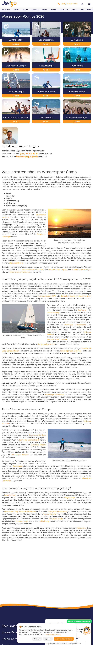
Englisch (35, 9)
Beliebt (16, 9)
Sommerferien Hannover (20, 272)
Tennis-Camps (22, 521)
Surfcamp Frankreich (46, 344)
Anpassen (48, 639)
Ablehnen (37, 639)
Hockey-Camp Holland (57, 339)
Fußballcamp (44, 521)
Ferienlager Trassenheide (75, 324)
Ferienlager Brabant (20, 454)
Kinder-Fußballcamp (27, 511)
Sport (74, 9)
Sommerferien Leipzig (57, 269)
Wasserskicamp (49, 514)
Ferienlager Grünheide (54, 394)
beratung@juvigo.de (27, 156)
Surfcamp (82, 310)
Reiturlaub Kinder (56, 519)
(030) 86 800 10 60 (67, 4)
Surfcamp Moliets (38, 445)
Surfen (25, 9)
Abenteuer (6, 9)
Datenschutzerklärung (53, 634)
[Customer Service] (87, 630)
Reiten (44, 9)
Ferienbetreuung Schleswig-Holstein (76, 296)
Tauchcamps (18, 466)
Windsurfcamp (53, 312)
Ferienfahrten (9, 495)
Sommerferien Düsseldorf (32, 269)
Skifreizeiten (81, 528)
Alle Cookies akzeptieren (63, 639)
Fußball (54, 9)
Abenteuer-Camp (11, 511)
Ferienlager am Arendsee (70, 351)
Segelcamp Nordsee (37, 435)
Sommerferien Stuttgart (81, 269)
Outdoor (64, 9)
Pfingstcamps (69, 497)
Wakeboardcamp (16, 263)
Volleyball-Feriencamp (57, 511)
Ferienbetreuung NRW (47, 296)
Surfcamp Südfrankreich (29, 440)
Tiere (82, 9)
